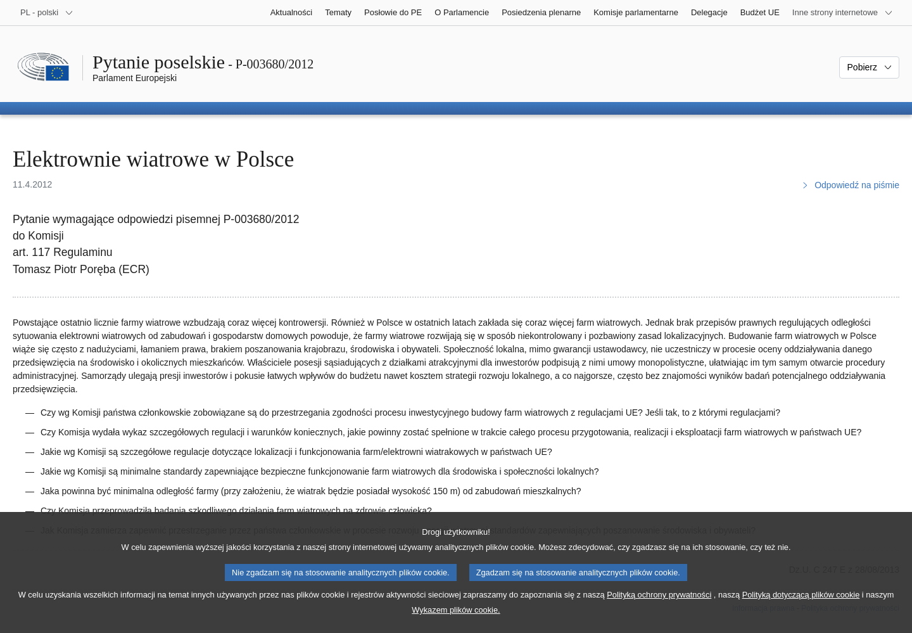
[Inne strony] (842, 12)
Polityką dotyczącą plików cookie (801, 610)
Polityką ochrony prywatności (659, 610)
